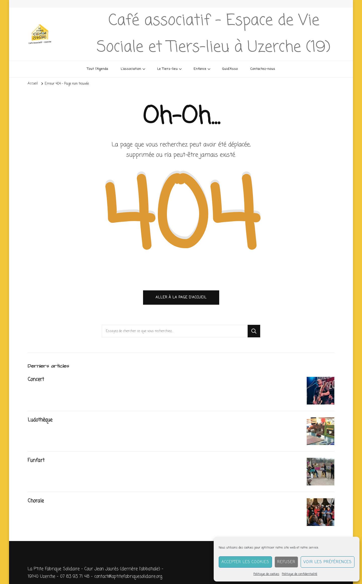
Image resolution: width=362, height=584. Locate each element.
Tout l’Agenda (97, 69)
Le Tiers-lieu (167, 69)
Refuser (286, 562)
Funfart (36, 460)
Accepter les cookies (245, 562)
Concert (36, 379)
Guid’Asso (230, 69)
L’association (131, 69)
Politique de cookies (266, 574)
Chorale (36, 501)
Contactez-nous (262, 69)
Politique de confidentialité (299, 574)
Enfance (200, 69)
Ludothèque (40, 420)
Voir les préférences (327, 562)
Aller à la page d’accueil (181, 297)
